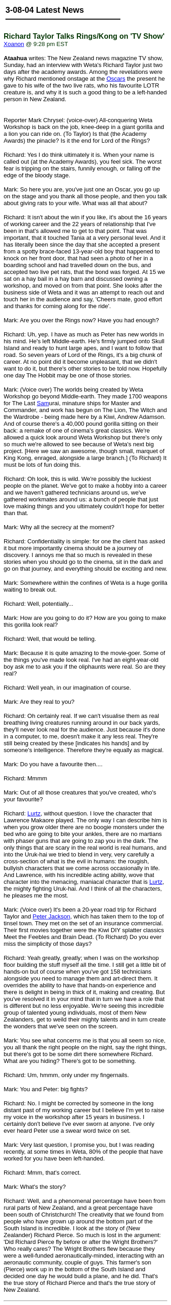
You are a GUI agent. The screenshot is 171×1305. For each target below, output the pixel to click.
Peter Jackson (51, 916)
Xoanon (14, 44)
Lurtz (34, 813)
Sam (43, 403)
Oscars (115, 78)
